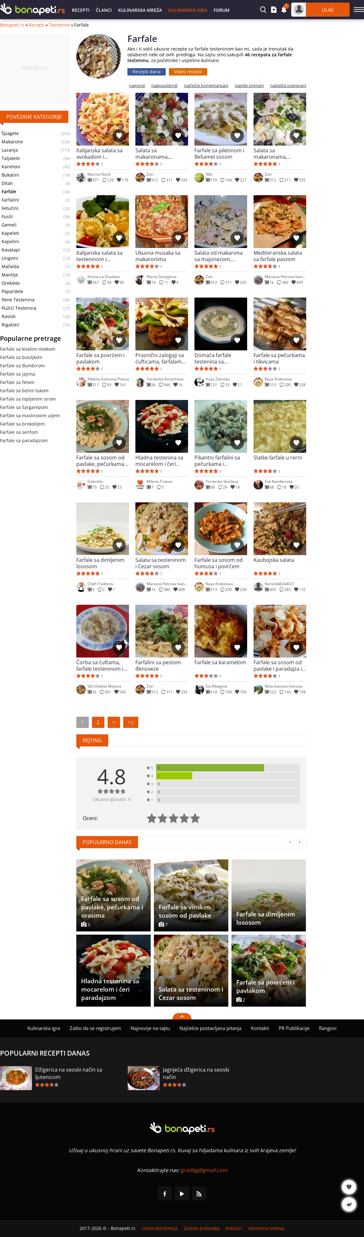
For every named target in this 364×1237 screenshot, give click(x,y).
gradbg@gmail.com (204, 1170)
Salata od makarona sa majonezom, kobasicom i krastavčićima (218, 256)
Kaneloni (11, 166)
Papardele (12, 291)
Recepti (80, 10)
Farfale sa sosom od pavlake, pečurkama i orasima (101, 460)
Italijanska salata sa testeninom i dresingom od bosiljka (99, 256)
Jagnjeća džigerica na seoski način (196, 1073)
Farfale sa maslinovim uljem (30, 415)
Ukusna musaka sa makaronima (157, 256)
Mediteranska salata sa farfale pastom (278, 256)
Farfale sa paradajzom (24, 440)
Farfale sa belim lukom (24, 390)
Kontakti (260, 1028)
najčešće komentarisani (206, 86)
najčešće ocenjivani (288, 86)
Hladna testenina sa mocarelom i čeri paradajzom (159, 460)
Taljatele (11, 158)
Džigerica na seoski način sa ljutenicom (68, 1073)
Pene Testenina (18, 299)
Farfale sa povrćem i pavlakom (100, 358)
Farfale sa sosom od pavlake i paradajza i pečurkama (278, 665)
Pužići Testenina (19, 308)
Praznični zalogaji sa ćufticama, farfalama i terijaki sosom (161, 358)
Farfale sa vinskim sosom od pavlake (185, 911)
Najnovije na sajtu (150, 1028)
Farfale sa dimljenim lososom (100, 563)
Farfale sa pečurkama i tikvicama (279, 358)
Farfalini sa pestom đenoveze (158, 665)
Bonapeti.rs (12, 25)
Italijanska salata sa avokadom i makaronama (99, 153)
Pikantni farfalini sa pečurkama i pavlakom (217, 460)
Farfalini (10, 200)
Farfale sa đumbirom (22, 366)
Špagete (10, 133)
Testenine (59, 25)
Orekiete (11, 283)
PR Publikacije (294, 1028)
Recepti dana (147, 71)
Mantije (10, 274)
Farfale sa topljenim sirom (28, 399)
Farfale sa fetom (17, 382)
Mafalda (10, 266)
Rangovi (328, 1028)
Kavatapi (11, 249)
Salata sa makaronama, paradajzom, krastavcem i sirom (158, 153)
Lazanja (10, 150)
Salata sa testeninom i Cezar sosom (160, 563)
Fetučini (10, 208)
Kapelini (10, 241)
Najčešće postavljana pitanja (210, 1028)
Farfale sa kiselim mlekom (27, 349)
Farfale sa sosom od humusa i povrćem (218, 563)
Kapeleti (10, 233)
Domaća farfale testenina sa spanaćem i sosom (216, 358)
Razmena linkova (266, 1228)
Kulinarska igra (187, 10)
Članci (104, 10)
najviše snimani (249, 86)
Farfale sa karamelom (220, 662)
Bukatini (10, 175)
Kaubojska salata (274, 560)
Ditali (7, 183)
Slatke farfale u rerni (278, 457)
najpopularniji (164, 86)
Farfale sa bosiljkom (21, 357)
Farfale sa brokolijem (22, 424)
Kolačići (234, 1228)
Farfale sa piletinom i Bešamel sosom (219, 153)
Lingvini (10, 258)
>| (130, 722)
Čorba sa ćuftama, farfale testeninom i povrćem (99, 665)
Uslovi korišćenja (160, 1228)
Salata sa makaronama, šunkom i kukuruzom (279, 153)
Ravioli (9, 316)
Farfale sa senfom (19, 432)
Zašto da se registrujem (95, 1028)
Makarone (12, 141)
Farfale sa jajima (17, 374)
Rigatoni (10, 324)
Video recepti (188, 71)
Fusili (7, 216)
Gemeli (9, 224)
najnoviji (137, 86)
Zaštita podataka (201, 1228)
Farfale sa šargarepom (24, 407)
